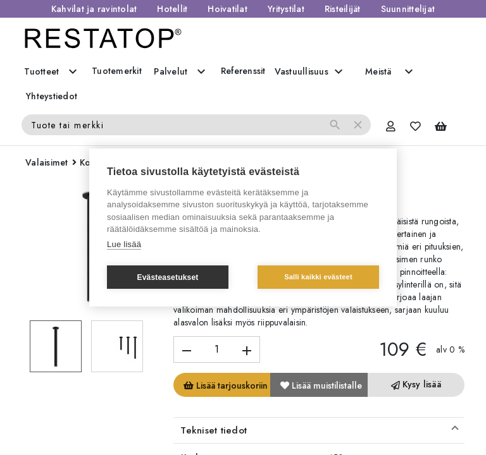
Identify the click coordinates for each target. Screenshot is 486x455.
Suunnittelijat (408, 9)
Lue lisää (124, 244)
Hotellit (172, 9)
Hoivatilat (227, 9)
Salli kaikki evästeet (318, 277)
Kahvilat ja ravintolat (94, 9)
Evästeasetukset (167, 277)
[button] (318, 430)
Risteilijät (343, 9)
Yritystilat (286, 9)
